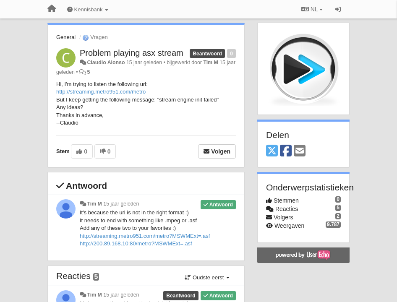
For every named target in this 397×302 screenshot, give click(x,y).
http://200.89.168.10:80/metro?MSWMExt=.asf (136, 243)
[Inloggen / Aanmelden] (337, 9)
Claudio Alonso (106, 62)
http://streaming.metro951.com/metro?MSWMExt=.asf (145, 236)
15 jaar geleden (121, 204)
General (66, 37)
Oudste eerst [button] (207, 277)
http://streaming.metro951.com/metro (101, 92)
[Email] (300, 151)
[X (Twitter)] (272, 151)
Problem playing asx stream (131, 52)
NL (312, 9)
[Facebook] (286, 151)
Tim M (210, 62)
